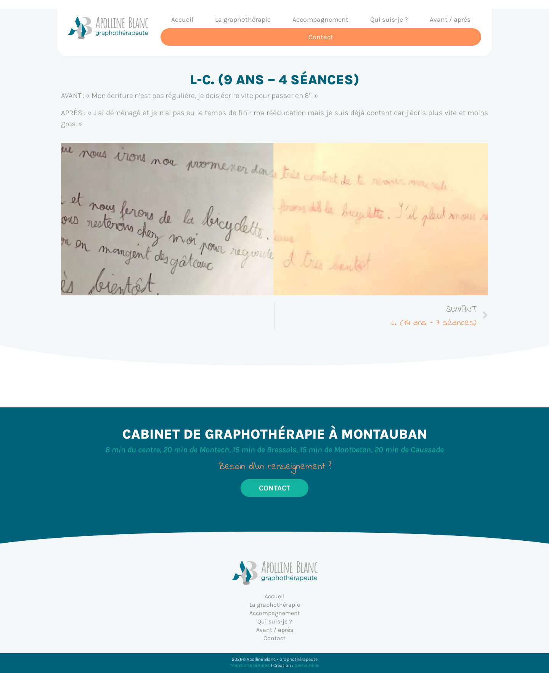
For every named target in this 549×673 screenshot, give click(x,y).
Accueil (182, 19)
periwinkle (306, 665)
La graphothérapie (243, 19)
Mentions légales (250, 665)
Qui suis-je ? (389, 19)
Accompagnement (320, 19)
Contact (320, 37)
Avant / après (450, 19)
